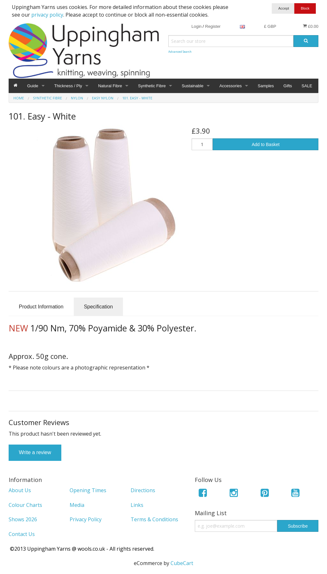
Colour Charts (25, 504)
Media (77, 504)
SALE (306, 85)
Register (212, 26)
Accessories (230, 85)
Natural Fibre (110, 85)
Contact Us (22, 534)
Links (137, 504)
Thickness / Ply (68, 85)
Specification (98, 306)
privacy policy (47, 14)
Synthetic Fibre (152, 85)
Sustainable (192, 85)
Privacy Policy (86, 519)
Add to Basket (265, 144)
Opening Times (88, 490)
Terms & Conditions (154, 519)
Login (196, 26)
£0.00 (310, 26)
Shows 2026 (23, 519)
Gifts (288, 85)
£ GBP (270, 26)
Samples (266, 85)
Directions (143, 490)
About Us (20, 490)
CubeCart (182, 563)
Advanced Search (180, 52)
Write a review (35, 452)
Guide (32, 85)
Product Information (41, 306)
